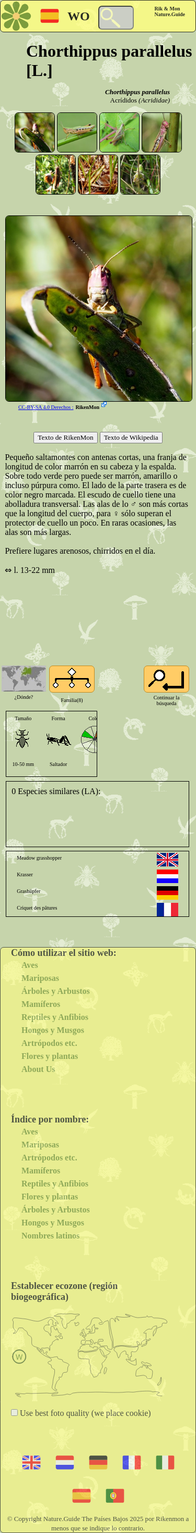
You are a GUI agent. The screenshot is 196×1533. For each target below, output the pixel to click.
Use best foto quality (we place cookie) (84, 1413)
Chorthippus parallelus (137, 92)
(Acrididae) (154, 100)
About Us (38, 1069)
